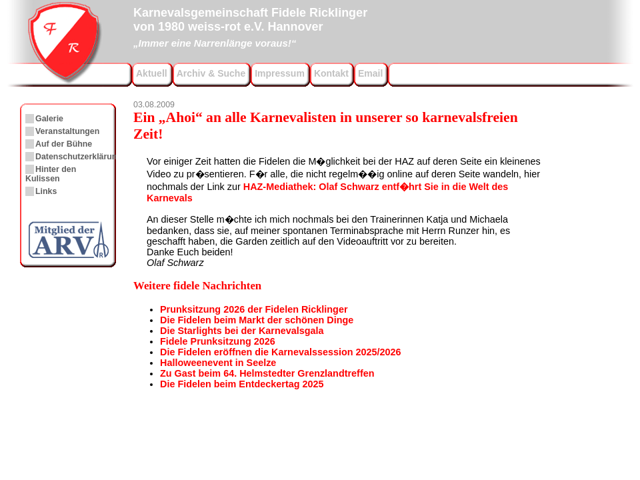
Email (370, 73)
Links (46, 191)
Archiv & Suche (211, 73)
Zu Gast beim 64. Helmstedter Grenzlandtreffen (267, 373)
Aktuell (151, 73)
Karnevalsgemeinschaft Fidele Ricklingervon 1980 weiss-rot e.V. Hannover (250, 26)
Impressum (280, 73)
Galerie (49, 118)
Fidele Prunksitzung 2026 (217, 341)
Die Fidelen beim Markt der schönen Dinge (256, 320)
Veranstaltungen (67, 131)
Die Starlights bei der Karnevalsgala (242, 330)
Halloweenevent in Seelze (218, 362)
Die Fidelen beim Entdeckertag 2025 (242, 384)
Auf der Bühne (63, 144)
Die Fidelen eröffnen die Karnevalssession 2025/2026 (280, 352)
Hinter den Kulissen (50, 174)
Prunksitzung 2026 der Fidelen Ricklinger (254, 309)
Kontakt (331, 73)
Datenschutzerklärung (78, 156)
